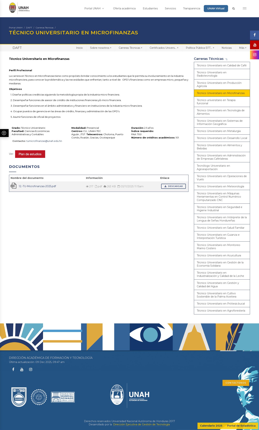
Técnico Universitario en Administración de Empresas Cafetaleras (221, 157)
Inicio (79, 47)
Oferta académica (124, 8)
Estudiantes (150, 8)
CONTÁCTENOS (236, 382)
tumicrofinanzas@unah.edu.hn (44, 140)
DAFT (29, 27)
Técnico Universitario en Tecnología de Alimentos (221, 112)
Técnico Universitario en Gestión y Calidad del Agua (218, 284)
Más (242, 47)
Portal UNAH (94, 8)
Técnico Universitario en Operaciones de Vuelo (222, 178)
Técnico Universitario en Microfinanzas (221, 93)
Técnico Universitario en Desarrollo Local (222, 138)
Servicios (170, 8)
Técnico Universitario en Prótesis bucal (221, 303)
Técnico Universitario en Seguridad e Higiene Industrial (219, 208)
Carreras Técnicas (44, 27)
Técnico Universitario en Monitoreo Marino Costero (218, 246)
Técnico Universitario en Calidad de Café (222, 65)
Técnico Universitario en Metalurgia (219, 131)
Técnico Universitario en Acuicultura (219, 255)
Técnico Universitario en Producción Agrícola (219, 84)
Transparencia (191, 8)
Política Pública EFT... (200, 47)
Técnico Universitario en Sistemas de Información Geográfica (220, 122)
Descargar (173, 186)
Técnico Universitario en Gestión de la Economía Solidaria (220, 264)
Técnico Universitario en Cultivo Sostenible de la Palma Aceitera (216, 295)
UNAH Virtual (215, 8)
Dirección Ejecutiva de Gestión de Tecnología (141, 424)
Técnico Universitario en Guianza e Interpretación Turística (218, 236)
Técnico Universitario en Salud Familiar (220, 227)
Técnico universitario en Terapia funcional (216, 102)
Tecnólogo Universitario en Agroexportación (213, 167)
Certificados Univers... (164, 47)
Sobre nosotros (100, 47)
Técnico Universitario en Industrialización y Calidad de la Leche (220, 274)
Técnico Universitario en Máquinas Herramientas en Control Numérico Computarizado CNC (219, 197)
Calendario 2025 (211, 425)
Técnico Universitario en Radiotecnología (211, 74)
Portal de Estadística (241, 425)
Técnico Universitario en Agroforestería (221, 310)
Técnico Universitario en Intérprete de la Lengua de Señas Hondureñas (222, 219)
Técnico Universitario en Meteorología (220, 186)
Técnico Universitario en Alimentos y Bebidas (219, 147)
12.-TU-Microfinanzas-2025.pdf (37, 186)
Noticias (227, 47)
